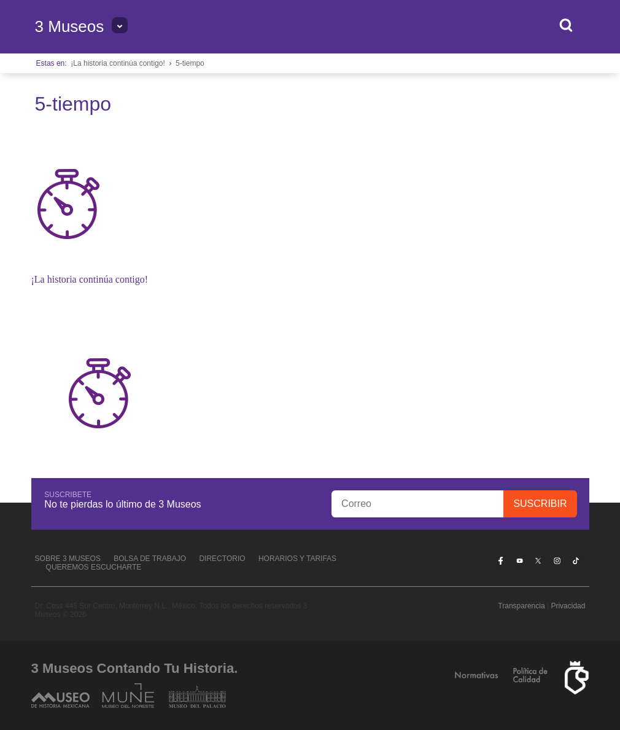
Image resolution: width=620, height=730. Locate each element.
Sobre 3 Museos (68, 558)
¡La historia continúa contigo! (118, 63)
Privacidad (568, 606)
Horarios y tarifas (297, 558)
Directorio (222, 558)
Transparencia (521, 606)
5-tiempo (190, 63)
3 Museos (69, 26)
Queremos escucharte (94, 567)
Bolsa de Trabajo (150, 558)
